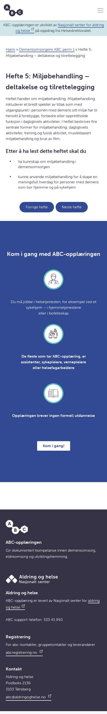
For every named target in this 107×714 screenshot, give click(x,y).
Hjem (10, 49)
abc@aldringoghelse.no (28, 696)
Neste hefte (72, 207)
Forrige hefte (37, 207)
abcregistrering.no (24, 652)
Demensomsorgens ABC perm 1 (46, 49)
